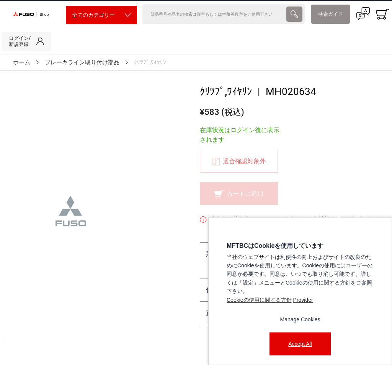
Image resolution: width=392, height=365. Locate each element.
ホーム (21, 62)
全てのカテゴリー (101, 15)
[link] (26, 41)
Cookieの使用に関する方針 (259, 300)
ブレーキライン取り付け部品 (82, 62)
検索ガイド (330, 14)
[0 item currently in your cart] (382, 14)
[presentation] (294, 14)
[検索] (213, 14)
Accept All (300, 344)
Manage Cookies (300, 319)
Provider (303, 300)
